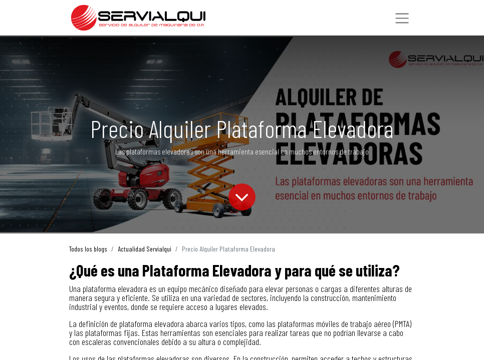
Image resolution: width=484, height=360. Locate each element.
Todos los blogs (88, 248)
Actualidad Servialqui (144, 248)
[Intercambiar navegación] (402, 18)
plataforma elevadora (115, 288)
